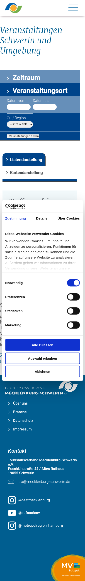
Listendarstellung (26, 159)
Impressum (22, 429)
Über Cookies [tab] (69, 218)
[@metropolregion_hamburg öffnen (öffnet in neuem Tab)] (42, 526)
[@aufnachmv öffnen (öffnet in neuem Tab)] (42, 513)
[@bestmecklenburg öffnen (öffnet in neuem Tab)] (42, 500)
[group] (42, 248)
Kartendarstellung (26, 172)
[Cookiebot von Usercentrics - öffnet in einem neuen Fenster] (25, 206)
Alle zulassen (42, 345)
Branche (20, 412)
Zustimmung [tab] (15, 218)
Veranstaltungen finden (24, 136)
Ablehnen (42, 371)
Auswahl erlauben (42, 358)
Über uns (20, 403)
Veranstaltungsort (39, 91)
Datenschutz (23, 421)
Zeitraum (25, 78)
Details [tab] (41, 218)
